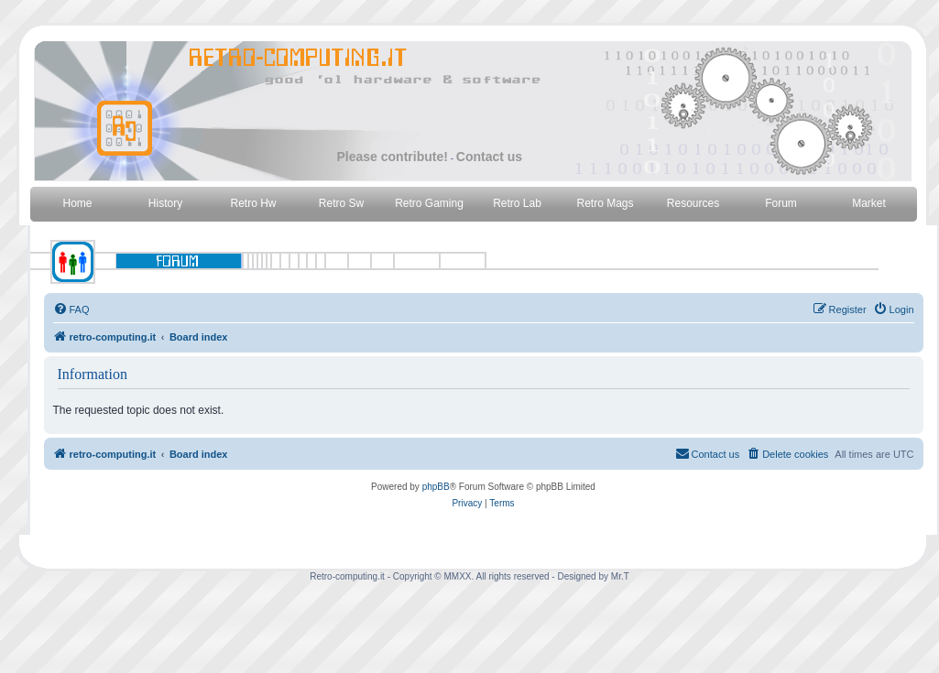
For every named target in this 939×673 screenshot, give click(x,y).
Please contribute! (392, 156)
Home (77, 203)
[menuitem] (71, 309)
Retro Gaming (429, 203)
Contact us (489, 156)
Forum (781, 203)
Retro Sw (341, 203)
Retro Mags (604, 203)
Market (869, 203)
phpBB (436, 487)
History (165, 203)
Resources (693, 203)
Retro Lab (517, 203)
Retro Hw (253, 203)
